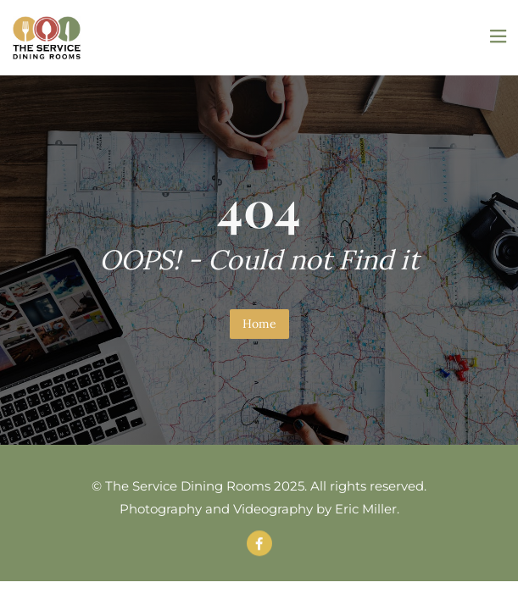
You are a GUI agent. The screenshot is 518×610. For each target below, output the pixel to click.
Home (259, 323)
